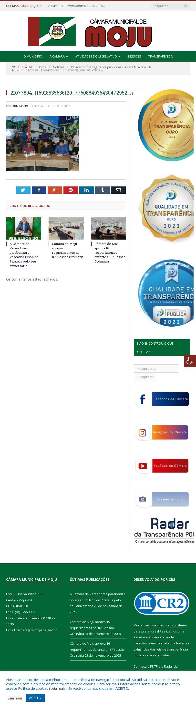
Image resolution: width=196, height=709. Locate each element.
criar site (163, 625)
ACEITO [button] (35, 697)
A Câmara (57, 56)
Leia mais (57, 688)
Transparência (160, 56)
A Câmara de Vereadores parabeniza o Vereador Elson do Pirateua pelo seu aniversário (77, 6)
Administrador (23, 106)
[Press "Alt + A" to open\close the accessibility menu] (190, 361)
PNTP (154, 666)
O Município (32, 56)
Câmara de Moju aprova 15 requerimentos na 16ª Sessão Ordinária (67, 250)
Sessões (134, 56)
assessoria (142, 637)
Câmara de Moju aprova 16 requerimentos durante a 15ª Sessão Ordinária (109, 253)
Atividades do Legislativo (96, 56)
